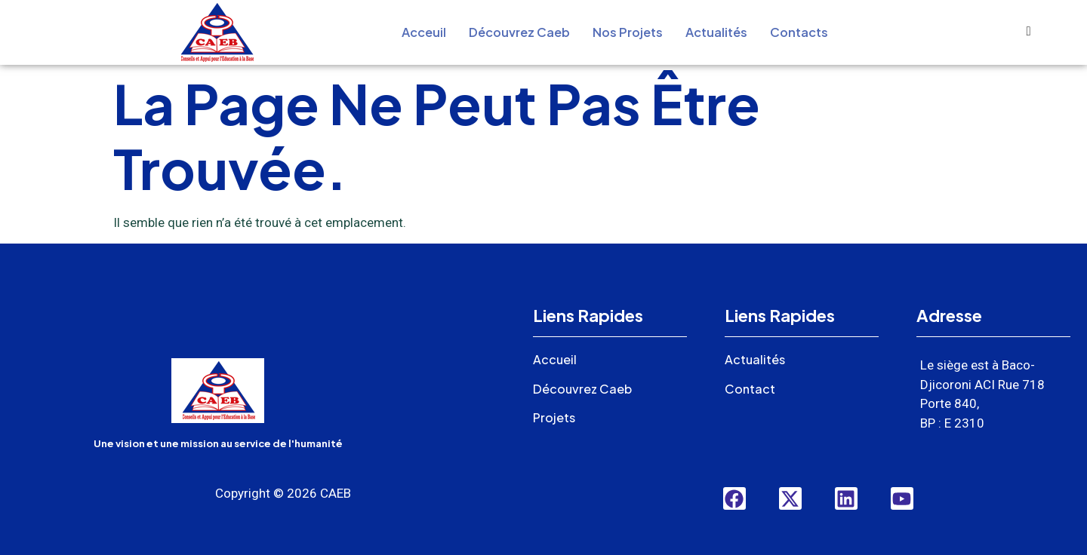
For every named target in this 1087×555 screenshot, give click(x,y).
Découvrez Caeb (515, 32)
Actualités (721, 32)
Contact (751, 388)
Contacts (807, 32)
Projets (556, 417)
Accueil (555, 359)
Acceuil (415, 32)
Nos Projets (629, 32)
